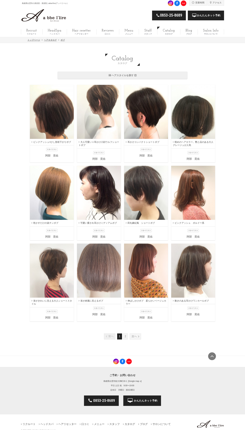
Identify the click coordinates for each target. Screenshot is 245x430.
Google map (134, 381)
